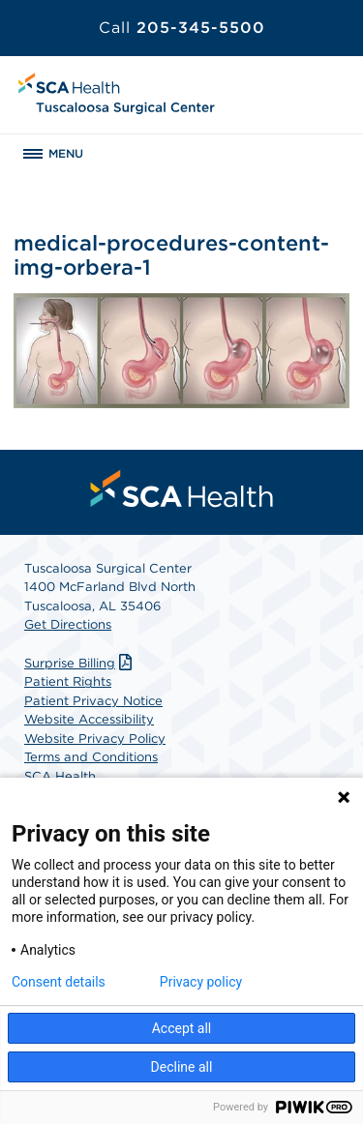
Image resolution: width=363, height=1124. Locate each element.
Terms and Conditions (91, 757)
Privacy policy (201, 982)
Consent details (59, 982)
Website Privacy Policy (95, 738)
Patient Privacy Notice (93, 701)
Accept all (182, 1028)
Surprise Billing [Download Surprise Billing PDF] (80, 663)
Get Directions (67, 624)
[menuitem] (182, 488)
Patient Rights (67, 681)
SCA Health (60, 776)
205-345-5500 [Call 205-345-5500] (182, 27)
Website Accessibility (89, 719)
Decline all (182, 1067)
